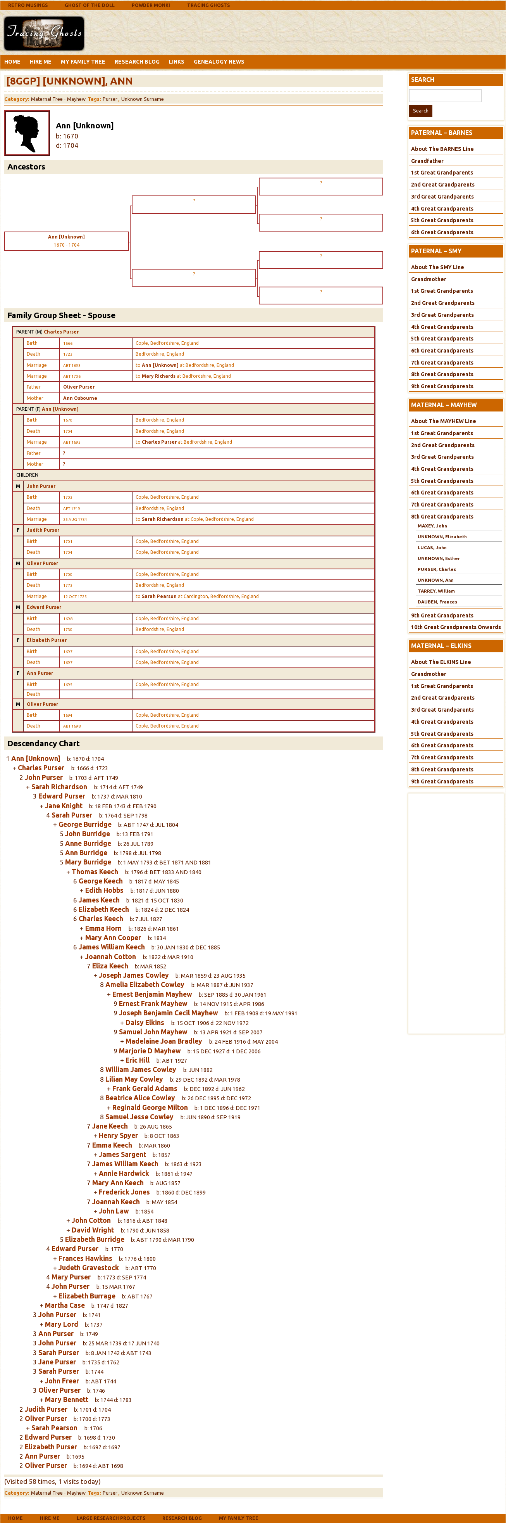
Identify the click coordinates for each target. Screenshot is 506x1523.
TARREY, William (436, 590)
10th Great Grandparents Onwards (456, 627)
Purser (110, 99)
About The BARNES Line (442, 149)
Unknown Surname (142, 99)
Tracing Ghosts (208, 5)
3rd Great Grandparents (442, 197)
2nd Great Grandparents (443, 185)
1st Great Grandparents (442, 172)
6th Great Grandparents (442, 232)
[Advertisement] (149, 32)
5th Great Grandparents (442, 220)
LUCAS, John (432, 547)
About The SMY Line (437, 267)
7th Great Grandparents (442, 363)
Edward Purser (44, 607)
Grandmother (428, 279)
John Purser (41, 486)
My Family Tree (83, 62)
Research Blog (137, 62)
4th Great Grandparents (442, 209)
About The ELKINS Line (441, 662)
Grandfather (427, 161)
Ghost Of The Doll (90, 5)
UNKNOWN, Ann (436, 580)
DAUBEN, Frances (437, 601)
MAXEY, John (432, 525)
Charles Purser (61, 331)
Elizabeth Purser (47, 640)
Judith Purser (43, 529)
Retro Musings (28, 5)
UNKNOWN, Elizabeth (442, 536)
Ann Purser (40, 673)
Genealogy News (219, 62)
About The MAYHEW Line (443, 421)
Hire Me (41, 62)
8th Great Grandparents (442, 374)
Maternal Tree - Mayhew (58, 99)
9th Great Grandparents (442, 386)
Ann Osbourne (80, 398)
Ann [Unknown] (60, 408)
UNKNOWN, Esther (439, 558)
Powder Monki (151, 5)
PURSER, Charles (437, 569)
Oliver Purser (79, 386)
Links (176, 62)
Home (12, 62)
